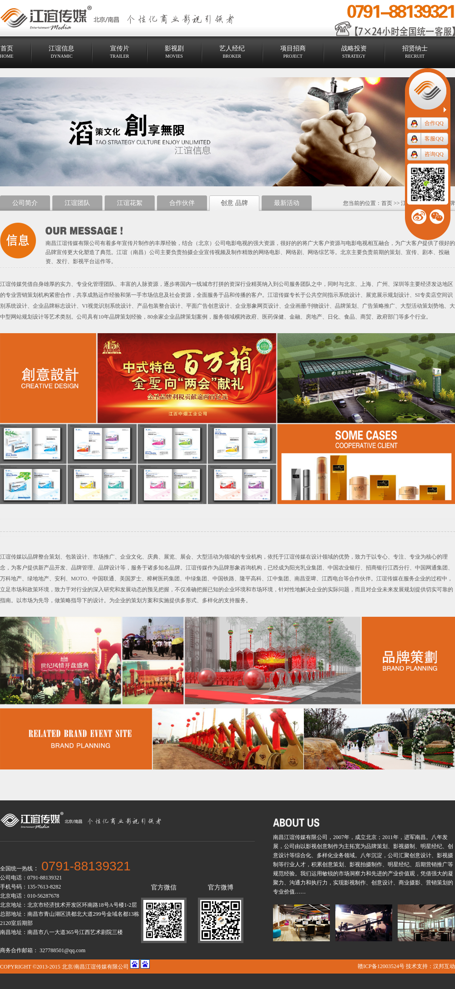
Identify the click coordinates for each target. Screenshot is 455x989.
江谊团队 (77, 203)
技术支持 (417, 966)
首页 (386, 203)
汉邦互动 (444, 966)
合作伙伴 (182, 203)
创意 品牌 (234, 203)
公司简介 (25, 203)
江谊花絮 (129, 203)
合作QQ (434, 123)
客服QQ (434, 138)
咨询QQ (434, 154)
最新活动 (286, 203)
